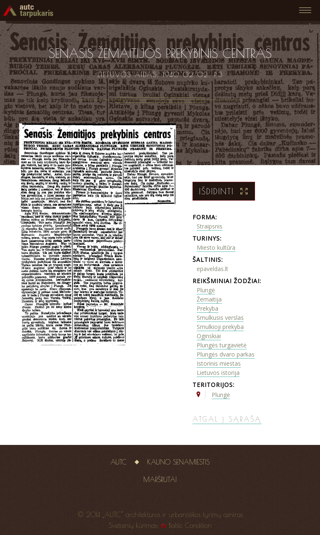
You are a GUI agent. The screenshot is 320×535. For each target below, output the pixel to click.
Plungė (206, 290)
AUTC (118, 462)
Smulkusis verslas (220, 318)
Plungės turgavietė (222, 345)
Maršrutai (160, 479)
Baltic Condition (190, 525)
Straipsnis (209, 226)
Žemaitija (209, 299)
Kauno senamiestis (178, 462)
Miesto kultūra (216, 247)
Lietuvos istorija (218, 373)
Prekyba (207, 308)
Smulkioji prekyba (220, 327)
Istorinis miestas (219, 363)
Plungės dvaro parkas (226, 354)
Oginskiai (209, 336)
